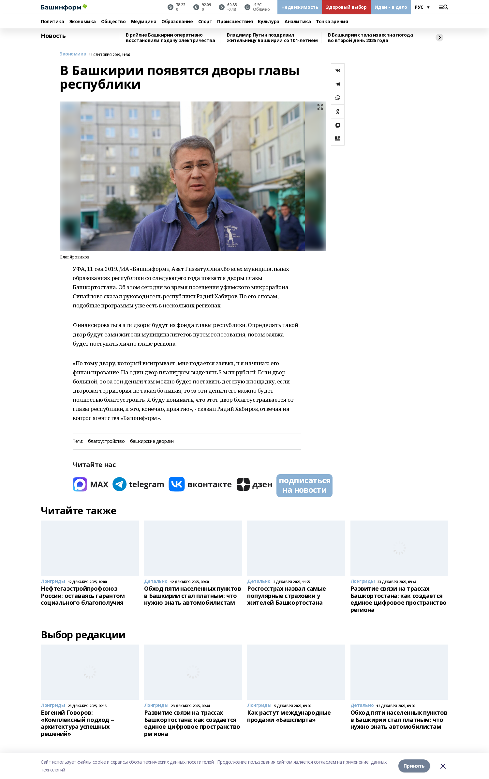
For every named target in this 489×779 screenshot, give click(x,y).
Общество (113, 21)
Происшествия (235, 21)
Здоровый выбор (346, 7)
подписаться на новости (304, 485)
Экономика (82, 21)
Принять (414, 766)
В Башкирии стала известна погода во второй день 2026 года (370, 37)
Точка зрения (332, 21)
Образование (177, 21)
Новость (53, 35)
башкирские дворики (152, 441)
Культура (268, 21)
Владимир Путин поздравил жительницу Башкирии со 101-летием (272, 37)
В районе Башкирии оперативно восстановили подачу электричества (170, 37)
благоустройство (106, 441)
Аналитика (298, 21)
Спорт (205, 21)
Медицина (143, 21)
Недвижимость (299, 7)
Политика (52, 21)
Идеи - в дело (391, 7)
